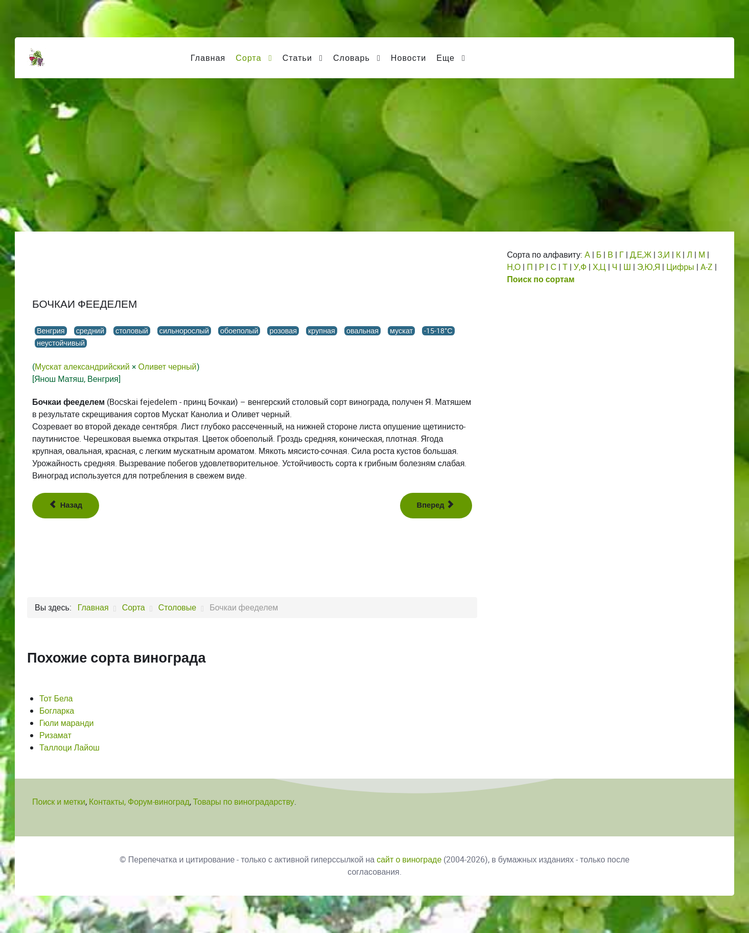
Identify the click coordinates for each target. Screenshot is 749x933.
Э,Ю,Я (648, 267)
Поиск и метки (58, 802)
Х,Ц (599, 267)
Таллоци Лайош (69, 748)
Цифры (680, 267)
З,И (664, 255)
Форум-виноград (159, 802)
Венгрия (51, 330)
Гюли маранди (66, 723)
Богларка (56, 711)
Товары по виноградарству (243, 802)
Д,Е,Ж (640, 255)
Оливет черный (167, 367)
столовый (131, 330)
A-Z (706, 267)
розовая (283, 330)
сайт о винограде (409, 860)
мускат (401, 330)
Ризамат (55, 735)
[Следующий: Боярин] (436, 505)
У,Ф (580, 267)
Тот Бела (56, 698)
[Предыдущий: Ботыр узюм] (65, 505)
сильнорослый (184, 330)
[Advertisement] (374, 154)
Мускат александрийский (82, 367)
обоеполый (239, 330)
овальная (362, 330)
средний (90, 330)
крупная (321, 330)
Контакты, (108, 802)
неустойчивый (61, 343)
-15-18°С (438, 330)
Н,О (514, 267)
